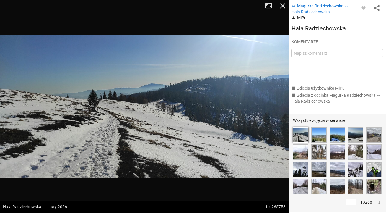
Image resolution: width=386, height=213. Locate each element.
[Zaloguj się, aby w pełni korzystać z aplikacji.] (363, 7)
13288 (366, 202)
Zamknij (283, 6)
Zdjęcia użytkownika (318, 88)
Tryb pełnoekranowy (271, 6)
